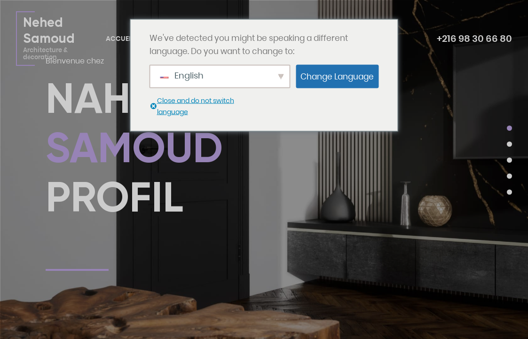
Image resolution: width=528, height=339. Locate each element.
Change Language (337, 76)
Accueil (120, 38)
